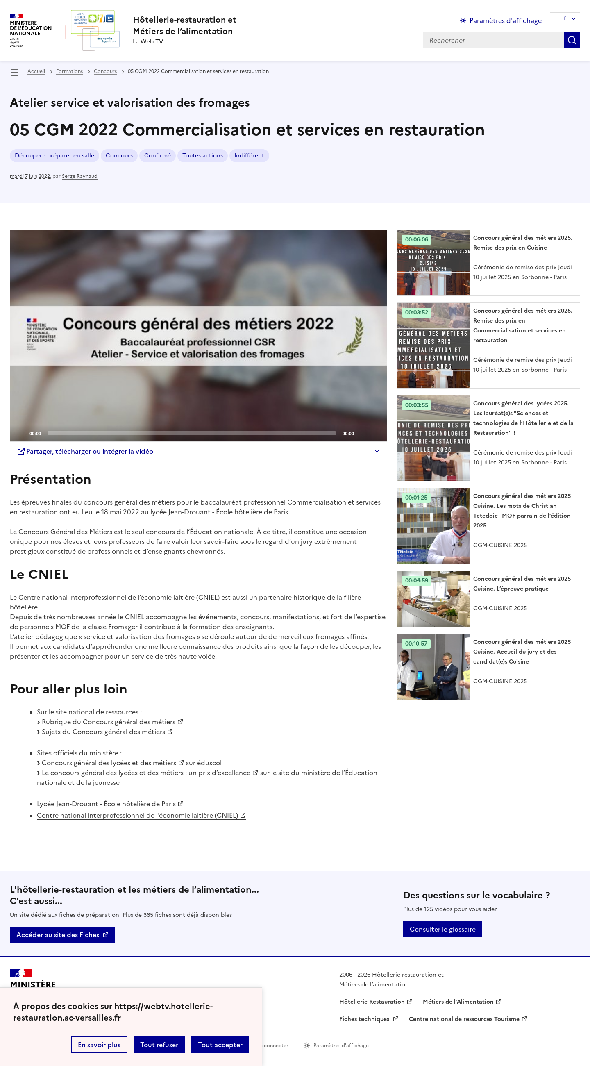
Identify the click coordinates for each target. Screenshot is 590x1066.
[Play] (198, 335)
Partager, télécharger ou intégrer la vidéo (84, 451)
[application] (198, 336)
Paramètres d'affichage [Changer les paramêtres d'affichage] (506, 20)
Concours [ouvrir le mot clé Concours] (119, 155)
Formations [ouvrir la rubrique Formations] (69, 71)
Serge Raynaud (80, 176)
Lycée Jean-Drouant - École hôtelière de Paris (106, 804)
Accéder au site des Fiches (57, 935)
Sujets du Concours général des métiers (103, 731)
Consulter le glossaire (443, 929)
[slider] (192, 433)
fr (566, 18)
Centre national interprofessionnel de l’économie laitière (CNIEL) (137, 815)
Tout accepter (220, 1045)
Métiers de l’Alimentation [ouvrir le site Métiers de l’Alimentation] (458, 1002)
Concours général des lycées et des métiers (109, 763)
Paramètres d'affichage (341, 1045)
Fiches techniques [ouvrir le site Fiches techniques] (365, 1019)
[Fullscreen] (375, 432)
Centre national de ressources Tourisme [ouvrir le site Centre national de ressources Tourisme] (464, 1019)
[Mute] (362, 432)
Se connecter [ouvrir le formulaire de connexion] (272, 1045)
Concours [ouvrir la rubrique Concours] (105, 71)
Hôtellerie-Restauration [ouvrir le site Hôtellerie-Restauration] (372, 1002)
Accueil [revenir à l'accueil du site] (36, 71)
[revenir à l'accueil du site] (184, 25)
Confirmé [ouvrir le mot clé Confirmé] (157, 155)
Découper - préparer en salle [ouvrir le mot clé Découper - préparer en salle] (54, 155)
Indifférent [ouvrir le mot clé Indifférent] (249, 155)
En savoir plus (99, 1045)
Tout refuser (159, 1045)
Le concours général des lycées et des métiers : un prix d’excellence (146, 772)
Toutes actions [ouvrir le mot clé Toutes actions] (202, 155)
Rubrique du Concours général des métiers (108, 722)
